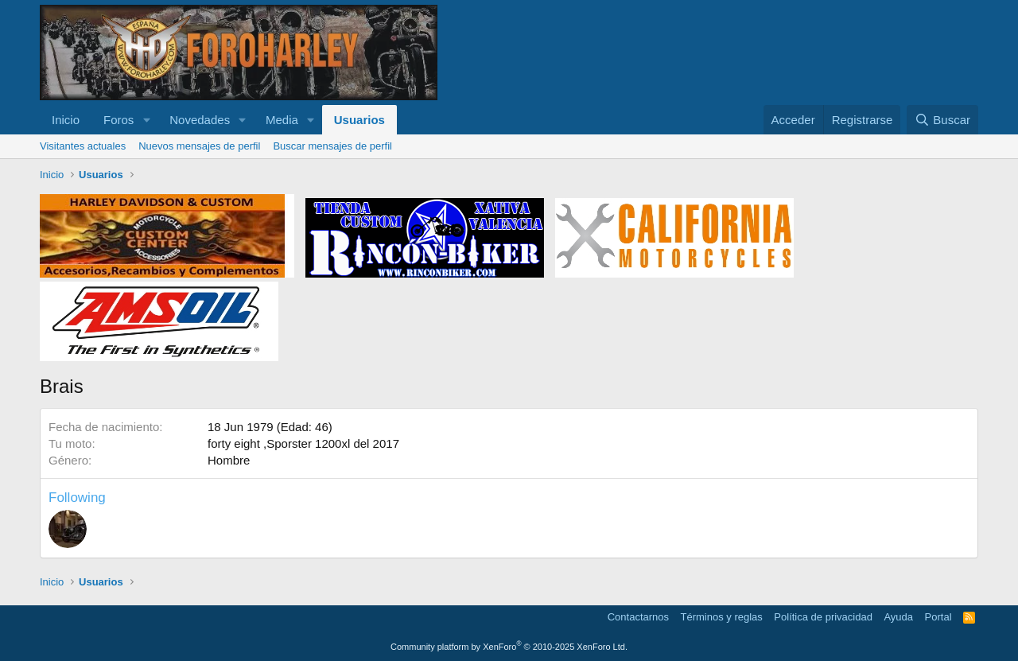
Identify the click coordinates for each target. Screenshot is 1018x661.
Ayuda (898, 617)
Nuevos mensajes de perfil (199, 146)
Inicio (66, 119)
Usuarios (359, 119)
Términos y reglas (722, 617)
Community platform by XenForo (509, 646)
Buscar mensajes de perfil (332, 146)
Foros (118, 119)
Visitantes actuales (83, 146)
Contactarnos (638, 617)
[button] (146, 119)
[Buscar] (942, 119)
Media (282, 119)
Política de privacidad (823, 617)
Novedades (199, 119)
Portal (938, 617)
